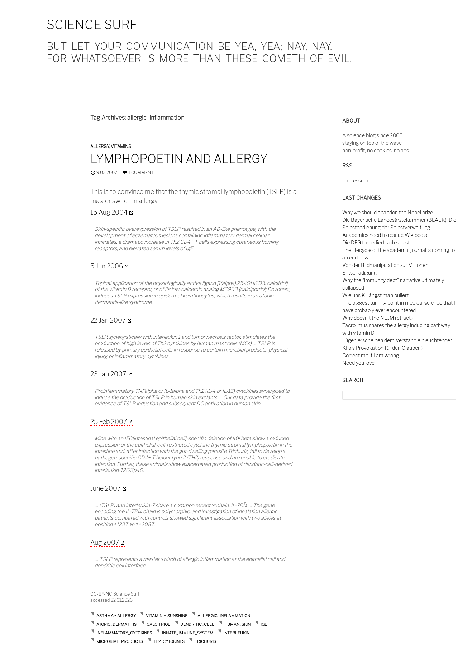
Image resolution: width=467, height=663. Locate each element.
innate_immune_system (187, 632)
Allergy (99, 146)
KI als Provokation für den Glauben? (382, 348)
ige (264, 624)
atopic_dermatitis (116, 624)
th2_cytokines (169, 641)
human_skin (237, 624)
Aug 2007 (104, 542)
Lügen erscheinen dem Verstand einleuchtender (397, 340)
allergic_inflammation (223, 615)
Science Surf (92, 24)
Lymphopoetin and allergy (178, 159)
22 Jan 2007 (108, 320)
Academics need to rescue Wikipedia (384, 235)
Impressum (355, 180)
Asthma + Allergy (116, 615)
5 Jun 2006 (106, 266)
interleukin (236, 632)
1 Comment (141, 172)
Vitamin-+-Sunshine (166, 615)
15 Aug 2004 (109, 212)
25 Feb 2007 (108, 421)
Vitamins (121, 146)
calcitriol (158, 624)
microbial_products (119, 641)
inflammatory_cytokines (124, 632)
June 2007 (105, 488)
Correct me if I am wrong (370, 355)
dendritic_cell (197, 624)
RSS (347, 165)
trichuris (205, 641)
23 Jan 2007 (108, 374)
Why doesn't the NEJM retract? (377, 318)
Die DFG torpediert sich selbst (376, 242)
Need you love (358, 363)
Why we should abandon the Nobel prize (387, 212)
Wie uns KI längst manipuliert (375, 295)
